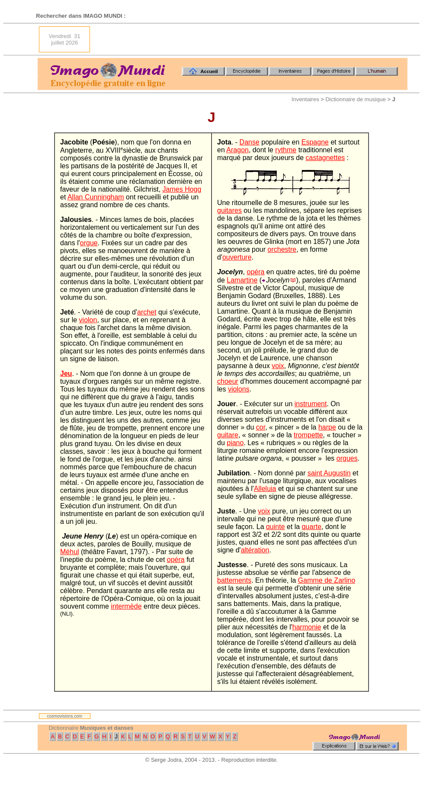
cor (260, 427)
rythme (285, 150)
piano (235, 442)
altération (255, 550)
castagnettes (325, 157)
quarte (311, 526)
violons (239, 389)
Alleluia (265, 488)
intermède (126, 606)
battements (234, 580)
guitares (229, 210)
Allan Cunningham (95, 197)
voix (278, 365)
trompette (308, 435)
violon (88, 320)
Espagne (315, 142)
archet (146, 312)
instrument (311, 403)
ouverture (237, 257)
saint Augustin (329, 473)
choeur (227, 381)
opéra (176, 559)
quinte (275, 526)
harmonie (306, 627)
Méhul (69, 551)
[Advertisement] (357, 39)
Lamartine (242, 280)
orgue (89, 243)
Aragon (237, 150)
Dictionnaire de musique (355, 99)
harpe (327, 427)
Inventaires (305, 99)
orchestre (282, 249)
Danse (250, 142)
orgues (347, 458)
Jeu (66, 373)
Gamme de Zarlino (327, 580)
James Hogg (182, 189)
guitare (227, 435)
